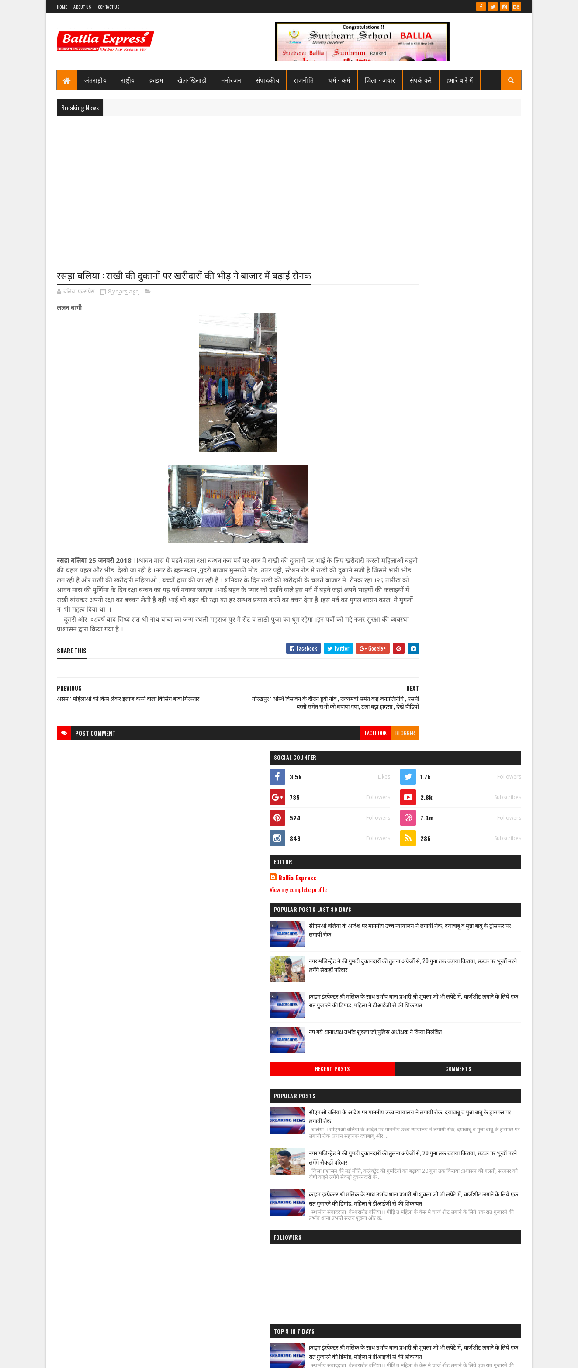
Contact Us (109, 6)
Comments (486, 597)
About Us (82, 6)
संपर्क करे (421, 79)
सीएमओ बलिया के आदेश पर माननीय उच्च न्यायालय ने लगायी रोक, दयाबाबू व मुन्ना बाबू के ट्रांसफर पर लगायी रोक (467, 450)
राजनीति (304, 79)
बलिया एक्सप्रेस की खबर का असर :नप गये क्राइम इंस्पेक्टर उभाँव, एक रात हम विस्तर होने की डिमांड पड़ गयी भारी (470, 1053)
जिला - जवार (380, 79)
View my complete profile (410, 405)
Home (62, 6)
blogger (352, 742)
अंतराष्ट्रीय (95, 79)
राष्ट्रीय (128, 79)
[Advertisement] (289, 186)
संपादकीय (268, 79)
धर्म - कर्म (340, 79)
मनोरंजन (232, 79)
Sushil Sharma (149, 1356)
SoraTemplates (88, 1356)
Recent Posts (416, 597)
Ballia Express (410, 393)
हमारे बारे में (459, 79)
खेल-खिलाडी (192, 79)
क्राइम (156, 79)
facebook (322, 742)
